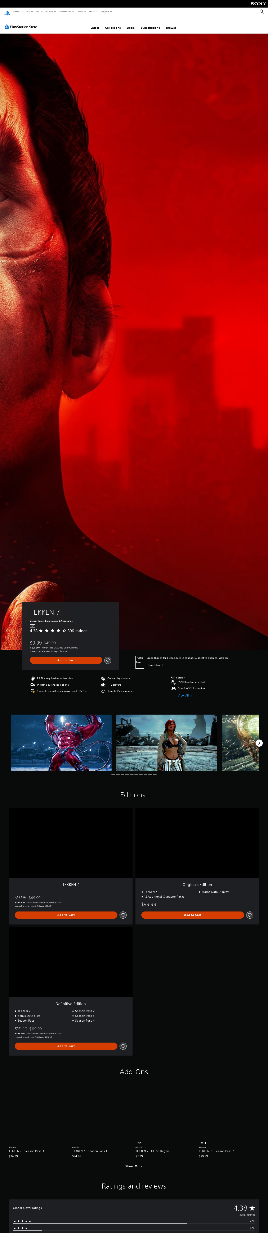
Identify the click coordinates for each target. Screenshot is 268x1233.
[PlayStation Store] (21, 23)
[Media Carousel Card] (61, 739)
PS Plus (49, 11)
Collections (113, 24)
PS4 (38, 11)
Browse (171, 24)
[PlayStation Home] (7, 12)
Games (16, 11)
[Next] (259, 739)
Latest (95, 24)
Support (104, 11)
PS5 (28, 11)
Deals (131, 24)
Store (92, 11)
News (80, 11)
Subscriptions (150, 24)
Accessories (65, 11)
